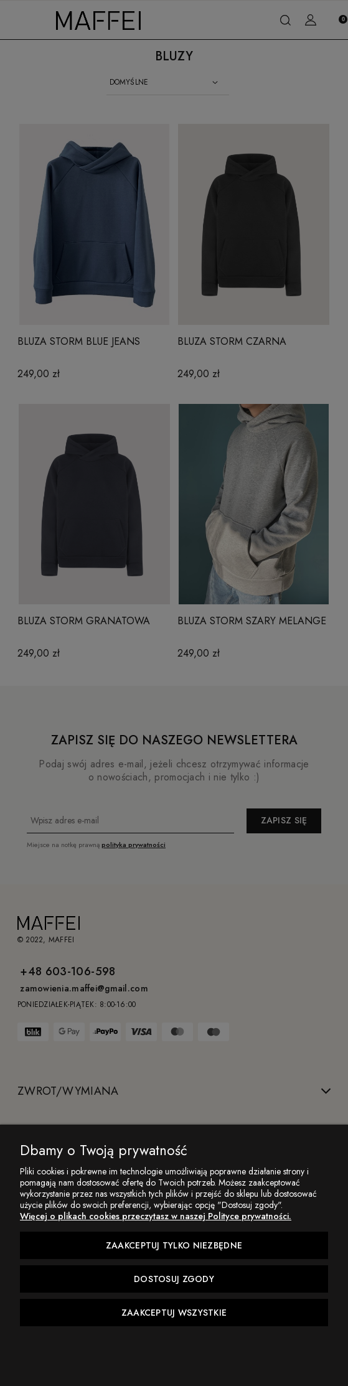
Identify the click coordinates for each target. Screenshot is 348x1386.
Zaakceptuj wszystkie (174, 1312)
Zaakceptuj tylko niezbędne (174, 1245)
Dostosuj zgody (174, 1279)
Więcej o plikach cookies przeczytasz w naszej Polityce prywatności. (155, 1216)
